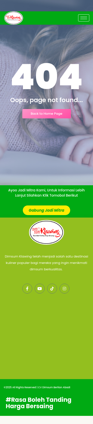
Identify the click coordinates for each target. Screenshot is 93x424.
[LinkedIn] (52, 297)
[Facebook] (27, 297)
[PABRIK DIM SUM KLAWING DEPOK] (46, 351)
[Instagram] (64, 297)
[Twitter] (40, 297)
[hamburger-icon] (83, 17)
